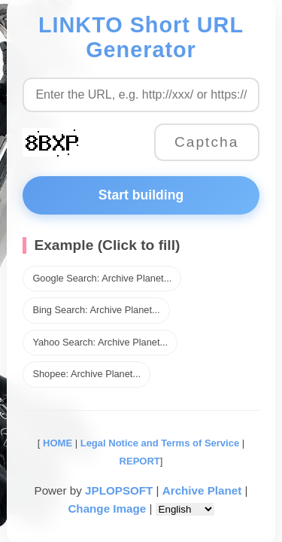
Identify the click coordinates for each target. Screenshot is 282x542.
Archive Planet (202, 490)
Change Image (107, 508)
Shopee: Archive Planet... (86, 373)
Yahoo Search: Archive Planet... (100, 342)
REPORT (140, 461)
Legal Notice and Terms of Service (159, 443)
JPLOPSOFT (119, 490)
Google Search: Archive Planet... (101, 278)
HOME (56, 443)
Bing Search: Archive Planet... (95, 309)
